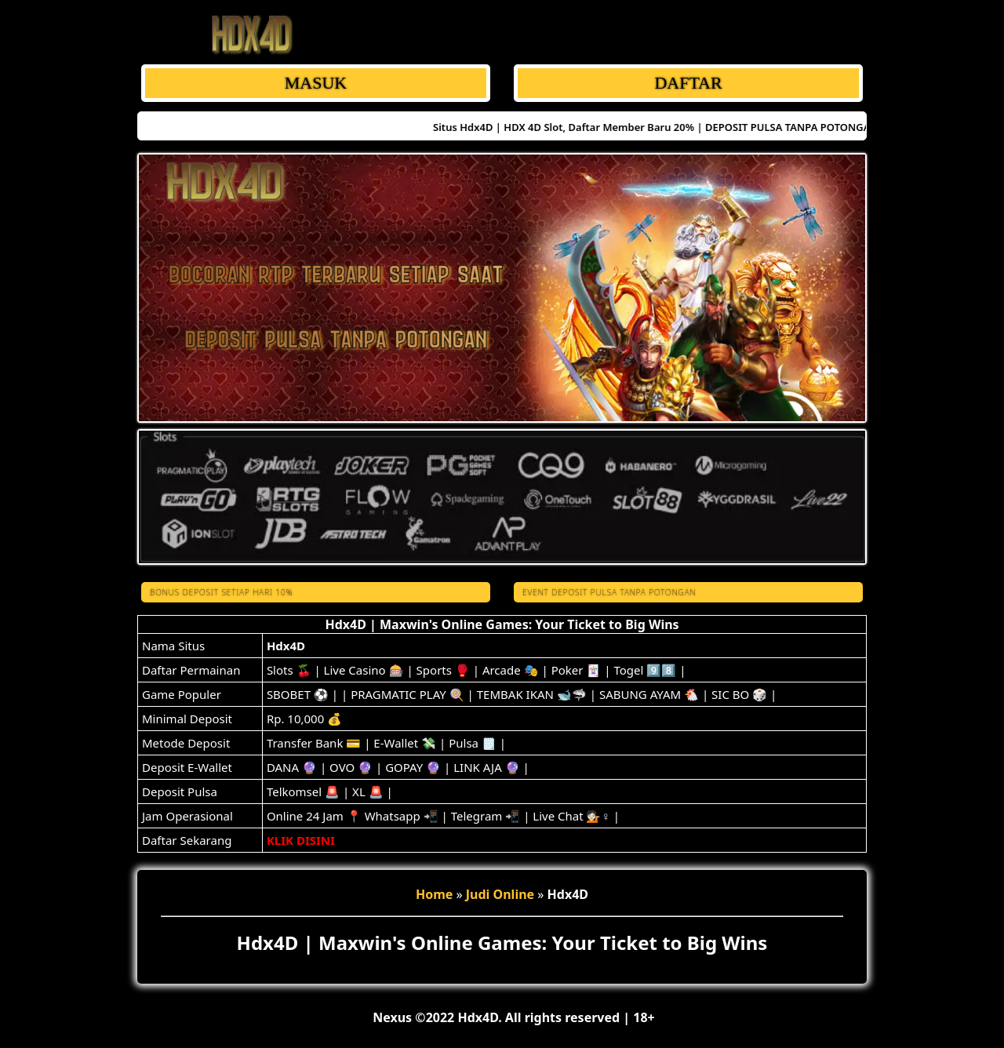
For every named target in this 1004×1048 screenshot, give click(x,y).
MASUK (316, 83)
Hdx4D (286, 645)
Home (434, 894)
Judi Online (500, 894)
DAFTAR (688, 83)
